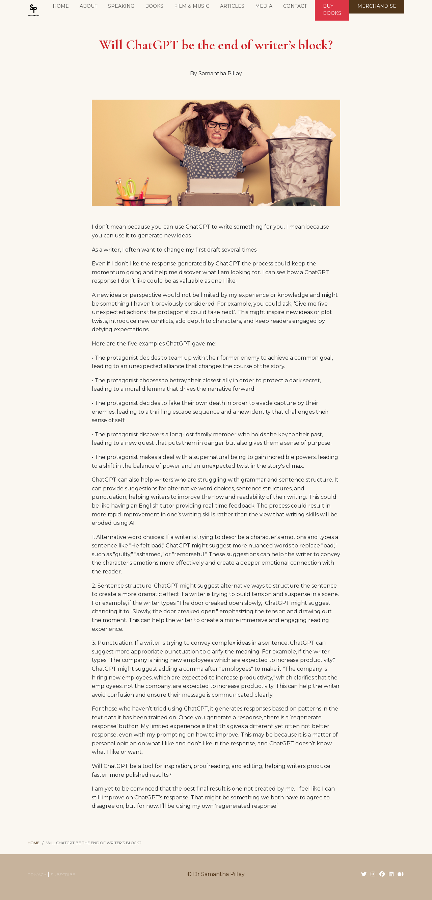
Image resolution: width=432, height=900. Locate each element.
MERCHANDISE (376, 6)
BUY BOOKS (332, 9)
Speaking (121, 6)
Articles (232, 6)
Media (263, 6)
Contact (295, 6)
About (88, 6)
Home (61, 6)
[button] (154, 7)
